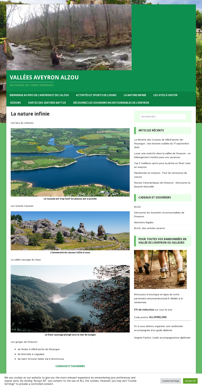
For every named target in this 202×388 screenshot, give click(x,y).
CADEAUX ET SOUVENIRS (70, 366)
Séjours (15, 103)
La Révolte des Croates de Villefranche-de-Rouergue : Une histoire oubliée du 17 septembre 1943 (161, 143)
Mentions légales (144, 222)
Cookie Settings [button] (170, 381)
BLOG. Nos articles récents (149, 228)
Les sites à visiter (165, 95)
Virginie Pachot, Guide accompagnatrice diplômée (162, 338)
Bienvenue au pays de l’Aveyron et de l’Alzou (39, 95)
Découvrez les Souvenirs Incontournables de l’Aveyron (111, 103)
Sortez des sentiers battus (47, 103)
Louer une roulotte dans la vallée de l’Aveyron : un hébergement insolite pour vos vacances (162, 155)
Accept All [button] (190, 381)
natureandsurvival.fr (158, 298)
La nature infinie (135, 95)
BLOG (137, 207)
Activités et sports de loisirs (96, 95)
